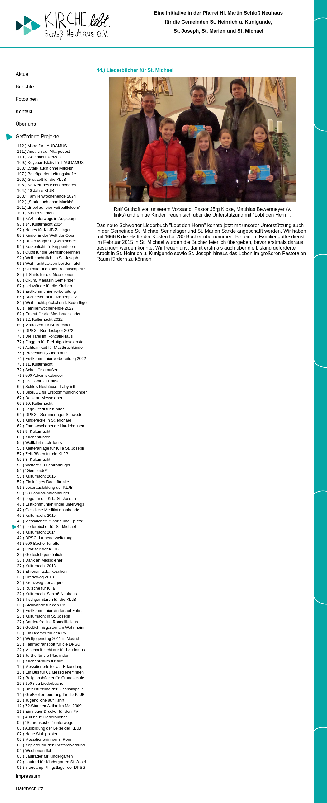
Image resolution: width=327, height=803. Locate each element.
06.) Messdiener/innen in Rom (44, 739)
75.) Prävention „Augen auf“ (42, 353)
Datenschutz (29, 788)
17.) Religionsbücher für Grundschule (50, 677)
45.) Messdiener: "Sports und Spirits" (50, 521)
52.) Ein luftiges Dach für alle (43, 481)
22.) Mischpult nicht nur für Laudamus (51, 649)
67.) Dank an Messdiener (39, 397)
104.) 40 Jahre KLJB (35, 190)
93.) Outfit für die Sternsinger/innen (48, 252)
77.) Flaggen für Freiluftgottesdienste (50, 341)
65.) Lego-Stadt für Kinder (40, 409)
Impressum (28, 776)
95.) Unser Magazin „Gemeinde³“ (46, 241)
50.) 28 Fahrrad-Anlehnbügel (43, 493)
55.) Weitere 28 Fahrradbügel (43, 465)
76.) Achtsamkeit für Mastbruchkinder (50, 347)
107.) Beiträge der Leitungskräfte (46, 173)
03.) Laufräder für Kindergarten (45, 756)
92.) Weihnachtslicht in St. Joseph (47, 257)
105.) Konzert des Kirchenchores (46, 185)
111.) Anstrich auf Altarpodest (43, 151)
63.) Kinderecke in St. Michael (44, 420)
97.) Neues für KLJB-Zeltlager (44, 229)
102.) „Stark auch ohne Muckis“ (45, 201)
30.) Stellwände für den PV (41, 605)
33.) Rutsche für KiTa (36, 588)
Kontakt (24, 111)
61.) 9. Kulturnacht (33, 431)
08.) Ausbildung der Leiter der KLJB (49, 728)
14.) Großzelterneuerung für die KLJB (51, 694)
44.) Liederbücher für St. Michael (46, 526)
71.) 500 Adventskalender (40, 375)
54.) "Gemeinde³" (32, 470)
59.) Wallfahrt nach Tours (39, 442)
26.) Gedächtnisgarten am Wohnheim (50, 627)
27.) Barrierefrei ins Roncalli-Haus (47, 621)
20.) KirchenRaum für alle (40, 661)
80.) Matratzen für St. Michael (43, 325)
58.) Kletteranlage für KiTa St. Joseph (50, 448)
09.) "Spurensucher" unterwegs (45, 722)
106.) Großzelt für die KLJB (41, 179)
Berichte (25, 86)
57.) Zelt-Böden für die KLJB (42, 453)
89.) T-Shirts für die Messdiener (45, 274)
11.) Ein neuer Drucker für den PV (47, 711)
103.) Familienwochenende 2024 (46, 196)
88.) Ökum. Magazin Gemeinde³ (46, 280)
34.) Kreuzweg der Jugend (40, 582)
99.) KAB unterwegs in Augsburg (46, 218)
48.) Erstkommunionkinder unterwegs (50, 504)
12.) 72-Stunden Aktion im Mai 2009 (49, 705)
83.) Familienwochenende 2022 (45, 308)
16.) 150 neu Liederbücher (41, 683)
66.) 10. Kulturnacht (34, 403)
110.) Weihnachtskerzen (39, 157)
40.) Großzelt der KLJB (38, 549)
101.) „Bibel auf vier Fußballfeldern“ (49, 207)
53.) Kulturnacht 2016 (36, 476)
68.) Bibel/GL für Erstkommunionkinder (52, 392)
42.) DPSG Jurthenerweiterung (45, 537)
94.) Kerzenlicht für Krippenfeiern (46, 246)
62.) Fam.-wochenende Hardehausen (50, 425)
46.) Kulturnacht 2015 (36, 515)
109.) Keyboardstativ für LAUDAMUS (50, 162)
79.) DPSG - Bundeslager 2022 (45, 330)
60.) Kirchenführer (33, 437)
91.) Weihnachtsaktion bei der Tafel (48, 263)
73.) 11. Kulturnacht (34, 364)
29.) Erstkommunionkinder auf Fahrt (49, 610)
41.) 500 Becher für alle (38, 543)
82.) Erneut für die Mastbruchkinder (49, 313)
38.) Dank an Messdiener (39, 560)
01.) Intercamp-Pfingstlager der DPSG (51, 767)
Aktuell (23, 74)
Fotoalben (27, 99)
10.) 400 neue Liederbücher (42, 717)
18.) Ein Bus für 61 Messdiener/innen (50, 672)
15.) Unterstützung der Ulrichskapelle (50, 689)
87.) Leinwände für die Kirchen (44, 285)
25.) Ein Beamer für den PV (42, 633)
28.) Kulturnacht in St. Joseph (43, 616)
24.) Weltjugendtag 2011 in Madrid (48, 638)
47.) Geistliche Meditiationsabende (48, 509)
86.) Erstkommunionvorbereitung (46, 291)
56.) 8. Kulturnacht (33, 459)
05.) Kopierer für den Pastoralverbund (51, 745)
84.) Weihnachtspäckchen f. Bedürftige (52, 302)
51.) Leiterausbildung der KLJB (45, 487)
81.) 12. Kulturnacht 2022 (40, 319)
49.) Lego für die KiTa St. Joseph (46, 498)
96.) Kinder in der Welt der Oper (45, 235)
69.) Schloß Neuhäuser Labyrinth (47, 386)
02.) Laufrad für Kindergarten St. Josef (51, 761)
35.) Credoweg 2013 (35, 577)
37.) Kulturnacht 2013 (36, 565)
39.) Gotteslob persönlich (39, 554)
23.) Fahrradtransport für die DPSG (48, 644)
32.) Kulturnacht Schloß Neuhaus (47, 593)
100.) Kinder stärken (35, 213)
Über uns (26, 124)
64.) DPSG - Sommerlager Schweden (51, 414)
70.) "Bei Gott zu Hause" (39, 381)
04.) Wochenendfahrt (36, 750)
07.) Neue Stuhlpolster (37, 733)
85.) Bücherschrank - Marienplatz (47, 297)
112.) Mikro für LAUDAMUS (42, 145)
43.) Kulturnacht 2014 (36, 532)
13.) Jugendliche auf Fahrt (40, 700)
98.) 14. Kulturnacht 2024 (40, 224)
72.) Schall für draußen (37, 369)
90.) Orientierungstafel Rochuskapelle (51, 269)
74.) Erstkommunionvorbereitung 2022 (51, 358)
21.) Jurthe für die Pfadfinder (43, 655)
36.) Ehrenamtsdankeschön (42, 571)
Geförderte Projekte (37, 136)
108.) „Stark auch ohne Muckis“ (45, 168)
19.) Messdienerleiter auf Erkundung (50, 666)
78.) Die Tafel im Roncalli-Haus (45, 336)
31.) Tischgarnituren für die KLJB (46, 599)
